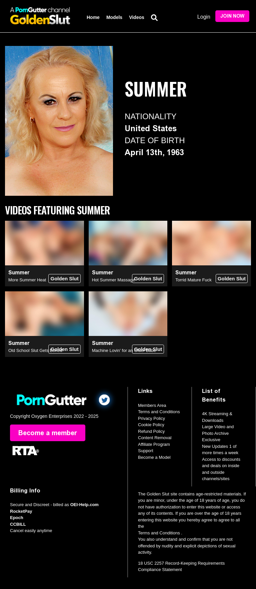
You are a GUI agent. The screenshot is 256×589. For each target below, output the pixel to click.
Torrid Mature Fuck (193, 279)
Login (203, 17)
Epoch (16, 517)
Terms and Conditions (159, 411)
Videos (136, 17)
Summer (18, 272)
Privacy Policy (151, 418)
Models (114, 17)
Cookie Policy (151, 424)
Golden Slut (64, 278)
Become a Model (154, 457)
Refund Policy (151, 431)
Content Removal (154, 437)
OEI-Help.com (84, 504)
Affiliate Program (154, 444)
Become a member (47, 433)
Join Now (232, 16)
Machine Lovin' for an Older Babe (124, 350)
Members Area (152, 405)
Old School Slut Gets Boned (35, 350)
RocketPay (21, 511)
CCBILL (18, 524)
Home (93, 17)
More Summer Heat (27, 279)
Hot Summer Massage (113, 279)
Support (145, 450)
